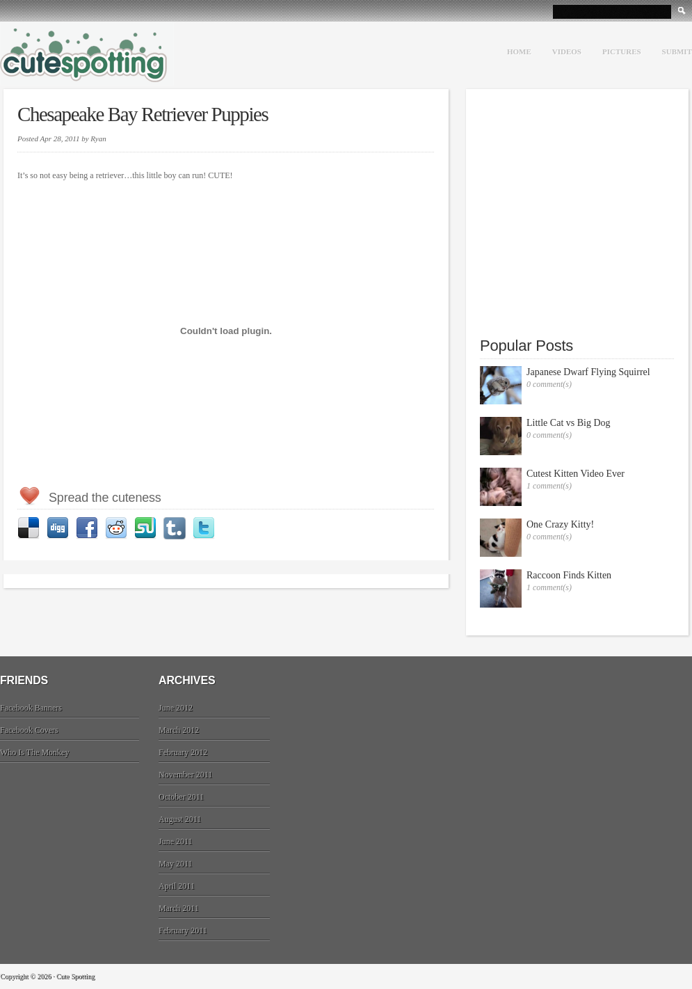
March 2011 (179, 908)
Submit (677, 51)
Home (519, 51)
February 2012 (183, 752)
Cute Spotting (87, 54)
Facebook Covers (29, 730)
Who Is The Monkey (34, 752)
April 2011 (177, 886)
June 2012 (176, 708)
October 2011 (181, 797)
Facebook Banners (31, 708)
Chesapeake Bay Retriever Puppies (142, 114)
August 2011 (180, 819)
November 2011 (185, 775)
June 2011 (176, 841)
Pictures (621, 51)
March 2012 (179, 730)
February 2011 (183, 930)
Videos (566, 51)
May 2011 (176, 864)
